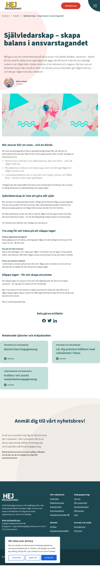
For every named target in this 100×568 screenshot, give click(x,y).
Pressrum (78, 531)
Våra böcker (79, 511)
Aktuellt (16, 16)
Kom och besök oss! (11, 520)
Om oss (77, 499)
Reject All (33, 557)
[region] (32, 550)
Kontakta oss (70, 6)
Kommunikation (57, 511)
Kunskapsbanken (81, 507)
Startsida (5, 16)
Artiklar (53, 527)
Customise (16, 557)
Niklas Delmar (21, 81)
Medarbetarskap (57, 503)
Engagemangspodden (59, 531)
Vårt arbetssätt (80, 503)
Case (76, 515)
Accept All (49, 557)
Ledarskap (54, 499)
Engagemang (56, 507)
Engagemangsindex (58, 515)
